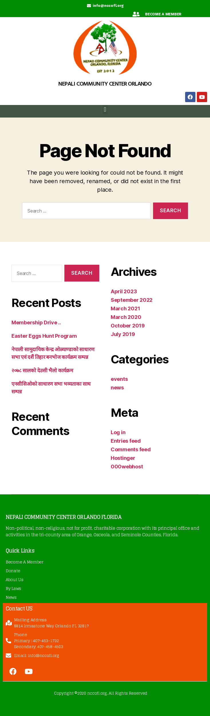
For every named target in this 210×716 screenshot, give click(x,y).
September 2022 (131, 300)
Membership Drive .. (36, 322)
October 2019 (128, 326)
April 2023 (124, 291)
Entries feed (126, 441)
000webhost (127, 467)
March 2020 (126, 317)
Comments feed (131, 449)
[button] (105, 109)
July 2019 (123, 334)
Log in (118, 432)
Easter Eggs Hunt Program (44, 336)
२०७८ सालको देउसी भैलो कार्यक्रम (42, 370)
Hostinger (123, 458)
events (119, 379)
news (117, 388)
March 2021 (125, 309)
